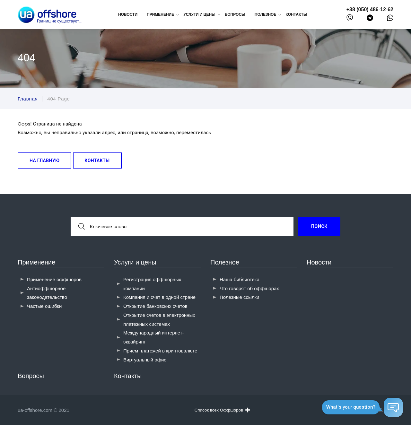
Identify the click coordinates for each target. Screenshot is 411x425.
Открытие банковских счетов (155, 306)
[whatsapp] (390, 19)
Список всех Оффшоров (222, 409)
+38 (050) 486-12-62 (369, 9)
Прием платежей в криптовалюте (160, 350)
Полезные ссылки (239, 297)
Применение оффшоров (54, 279)
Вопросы (235, 14)
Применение (36, 262)
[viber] (349, 19)
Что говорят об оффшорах (249, 288)
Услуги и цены (135, 262)
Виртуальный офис (144, 359)
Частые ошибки (44, 306)
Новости (127, 14)
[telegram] (370, 19)
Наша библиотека (239, 279)
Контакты (296, 14)
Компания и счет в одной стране (159, 297)
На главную (44, 160)
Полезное (224, 262)
